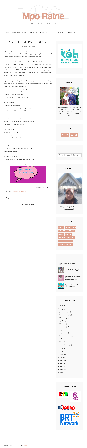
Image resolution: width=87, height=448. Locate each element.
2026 (61, 373)
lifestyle (68, 234)
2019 (61, 351)
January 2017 (63, 312)
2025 (61, 369)
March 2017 (63, 318)
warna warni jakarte (18, 191)
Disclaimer (24, 445)
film (74, 227)
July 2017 (62, 330)
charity (60, 227)
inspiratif (61, 230)
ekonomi (68, 227)
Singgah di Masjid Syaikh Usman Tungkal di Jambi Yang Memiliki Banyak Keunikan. (69, 208)
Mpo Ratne (18, 445)
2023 (61, 363)
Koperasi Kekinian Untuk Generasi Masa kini (71, 285)
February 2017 (64, 315)
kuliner (60, 234)
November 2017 (64, 342)
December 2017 (64, 345)
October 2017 (64, 339)
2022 (61, 360)
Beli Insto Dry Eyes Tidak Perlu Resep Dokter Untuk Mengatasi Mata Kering (73, 278)
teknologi (70, 237)
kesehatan (70, 230)
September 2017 (65, 336)
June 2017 (62, 327)
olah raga (61, 237)
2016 (61, 306)
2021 (61, 357)
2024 (61, 366)
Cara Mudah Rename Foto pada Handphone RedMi (72, 270)
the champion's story (65, 241)
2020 (61, 354)
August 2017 (63, 333)
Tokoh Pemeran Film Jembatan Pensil (67, 263)
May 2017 (62, 324)
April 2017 (62, 321)
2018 (61, 348)
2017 (61, 309)
